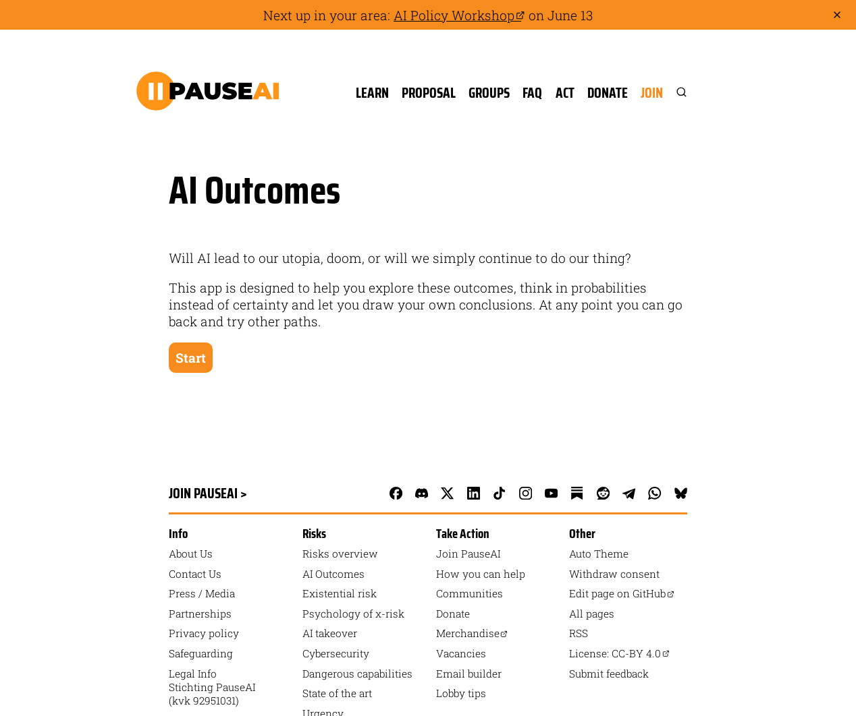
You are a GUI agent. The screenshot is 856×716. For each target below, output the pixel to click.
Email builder (469, 673)
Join (652, 93)
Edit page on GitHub (621, 593)
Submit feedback (609, 673)
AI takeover (329, 633)
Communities (469, 593)
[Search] (675, 93)
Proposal (429, 93)
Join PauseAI (468, 553)
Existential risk (339, 593)
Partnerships (200, 613)
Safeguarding (201, 653)
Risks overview (340, 553)
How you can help (480, 573)
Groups (489, 93)
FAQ (532, 93)
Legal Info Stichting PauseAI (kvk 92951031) (212, 687)
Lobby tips (461, 693)
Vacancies (461, 653)
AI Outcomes (333, 573)
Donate (607, 93)
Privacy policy (204, 633)
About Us (191, 553)
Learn (372, 93)
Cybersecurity (335, 653)
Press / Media (202, 593)
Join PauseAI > (208, 493)
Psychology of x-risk (353, 613)
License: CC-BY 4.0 (619, 653)
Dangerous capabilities (357, 673)
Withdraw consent (614, 573)
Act (565, 93)
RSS (578, 633)
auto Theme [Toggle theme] (598, 553)
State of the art (337, 693)
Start (191, 357)
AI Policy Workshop (459, 15)
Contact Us (195, 573)
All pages (591, 613)
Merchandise (472, 633)
